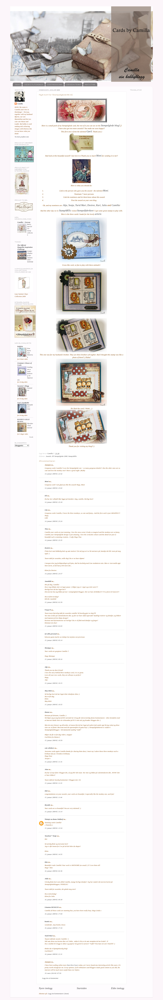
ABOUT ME (90, 84)
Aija (46, 667)
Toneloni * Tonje (51, 836)
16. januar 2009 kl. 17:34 (53, 928)
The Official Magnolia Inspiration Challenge (25, 247)
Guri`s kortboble (23, 403)
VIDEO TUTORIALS (33, 84)
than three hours (72, 965)
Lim (46, 510)
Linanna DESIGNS (52, 907)
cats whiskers (49, 748)
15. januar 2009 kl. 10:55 (53, 704)
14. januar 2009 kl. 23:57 (53, 574)
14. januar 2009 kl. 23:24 (53, 521)
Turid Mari (49, 936)
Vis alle (31, 437)
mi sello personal (51, 634)
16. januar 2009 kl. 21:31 (53, 954)
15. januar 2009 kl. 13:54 (53, 828)
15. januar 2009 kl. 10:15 (53, 683)
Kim (46, 862)
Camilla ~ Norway (23, 222)
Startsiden (82, 988)
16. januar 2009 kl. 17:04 (53, 914)
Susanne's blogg (23, 386)
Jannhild (48, 581)
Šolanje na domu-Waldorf (54, 819)
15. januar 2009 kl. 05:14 (53, 640)
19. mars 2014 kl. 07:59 (53, 973)
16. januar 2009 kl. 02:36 (53, 871)
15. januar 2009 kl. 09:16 (53, 659)
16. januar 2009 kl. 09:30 (53, 900)
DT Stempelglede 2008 (59, 456)
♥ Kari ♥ (48, 610)
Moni (47, 481)
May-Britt (48, 691)
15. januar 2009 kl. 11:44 (53, 797)
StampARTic (72, 456)
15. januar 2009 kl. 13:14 (53, 812)
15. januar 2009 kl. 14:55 (53, 854)
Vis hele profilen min (22, 137)
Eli (46, 496)
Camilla (20, 104)
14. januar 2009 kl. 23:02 (53, 488)
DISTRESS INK (54, 84)
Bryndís (47, 805)
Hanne (47, 712)
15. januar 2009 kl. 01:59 (53, 602)
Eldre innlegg (117, 988)
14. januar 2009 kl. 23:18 (53, 502)
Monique (48, 648)
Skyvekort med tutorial (30, 426)
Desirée (47, 548)
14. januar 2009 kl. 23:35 (53, 540)
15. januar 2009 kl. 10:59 (53, 740)
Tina (46, 529)
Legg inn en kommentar (50, 978)
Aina (46, 769)
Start (17, 84)
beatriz (47, 921)
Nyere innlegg (45, 988)
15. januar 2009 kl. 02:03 (53, 626)
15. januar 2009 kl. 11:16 (53, 762)
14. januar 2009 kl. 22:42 (53, 474)
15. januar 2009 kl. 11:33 (53, 783)
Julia (46, 879)
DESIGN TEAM (73, 84)
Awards (48, 456)
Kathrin (20, 346)
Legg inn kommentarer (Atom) (58, 994)
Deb (46, 791)
